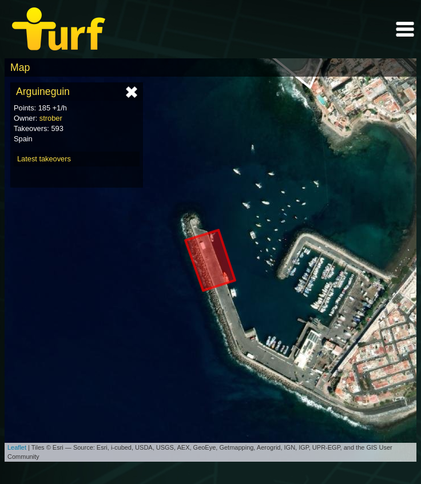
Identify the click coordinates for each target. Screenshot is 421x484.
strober (50, 118)
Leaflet (16, 447)
